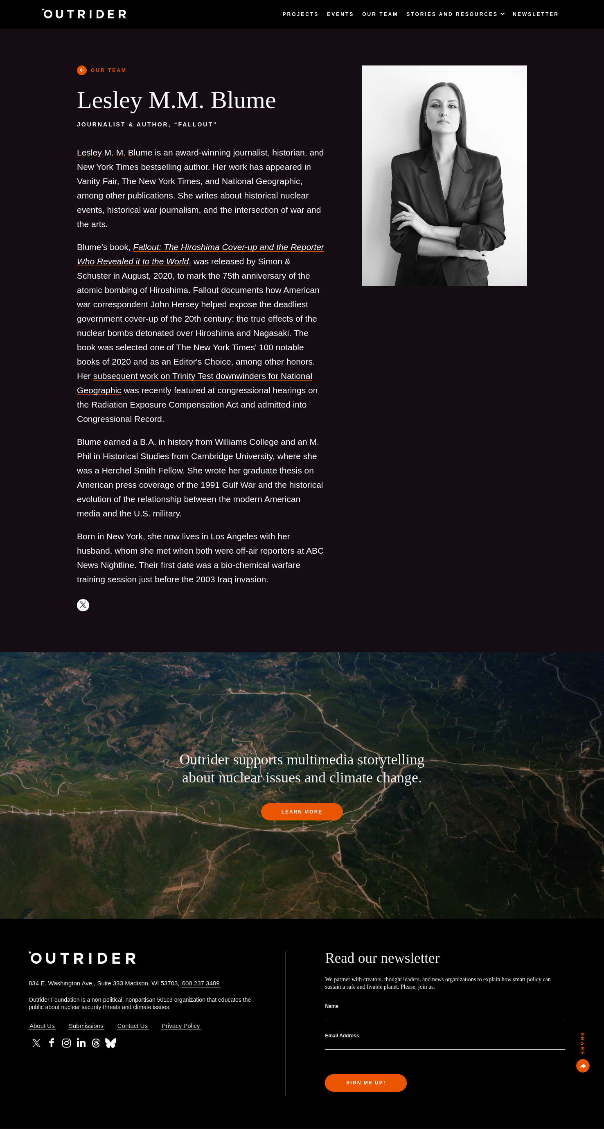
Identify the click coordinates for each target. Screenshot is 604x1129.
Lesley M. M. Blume (114, 152)
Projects (301, 14)
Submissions (86, 1025)
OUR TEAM (109, 70)
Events (340, 14)
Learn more (302, 812)
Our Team (380, 14)
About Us (42, 1025)
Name (331, 1006)
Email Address (342, 1036)
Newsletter (536, 14)
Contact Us (132, 1025)
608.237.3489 (201, 983)
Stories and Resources (455, 14)
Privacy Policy (181, 1025)
